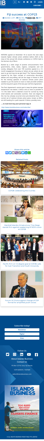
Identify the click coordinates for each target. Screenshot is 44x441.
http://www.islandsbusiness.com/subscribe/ (16, 107)
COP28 (29, 18)
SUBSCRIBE (37, 5)
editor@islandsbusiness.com (22, 374)
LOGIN (40, 2)
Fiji (33, 18)
